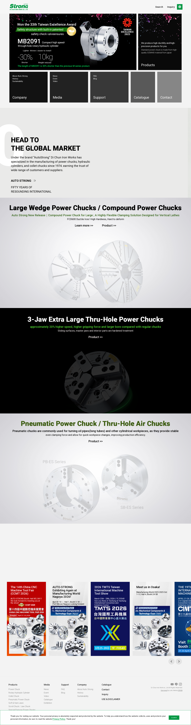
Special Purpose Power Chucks (22, 710)
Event (55, 79)
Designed (164, 690)
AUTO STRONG (21, 180)
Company (82, 684)
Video (55, 81)
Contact (105, 689)
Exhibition (48, 703)
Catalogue (48, 699)
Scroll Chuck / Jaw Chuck (19, 706)
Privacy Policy (59, 719)
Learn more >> (84, 225)
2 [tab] (26, 20)
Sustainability (17, 81)
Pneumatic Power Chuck (19, 699)
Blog (95, 79)
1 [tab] (22, 20)
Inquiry (171, 7)
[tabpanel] (72, 41)
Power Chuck (14, 689)
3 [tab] (30, 20)
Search (159, 7)
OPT (19, 7)
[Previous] (171, 661)
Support (65, 684)
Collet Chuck (14, 696)
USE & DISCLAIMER (111, 699)
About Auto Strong (20, 76)
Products (13, 684)
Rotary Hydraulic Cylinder (19, 693)
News (55, 76)
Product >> (109, 225)
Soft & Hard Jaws (16, 703)
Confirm (174, 718)
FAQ (95, 76)
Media (47, 684)
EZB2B (180, 690)
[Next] (179, 661)
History (15, 79)
